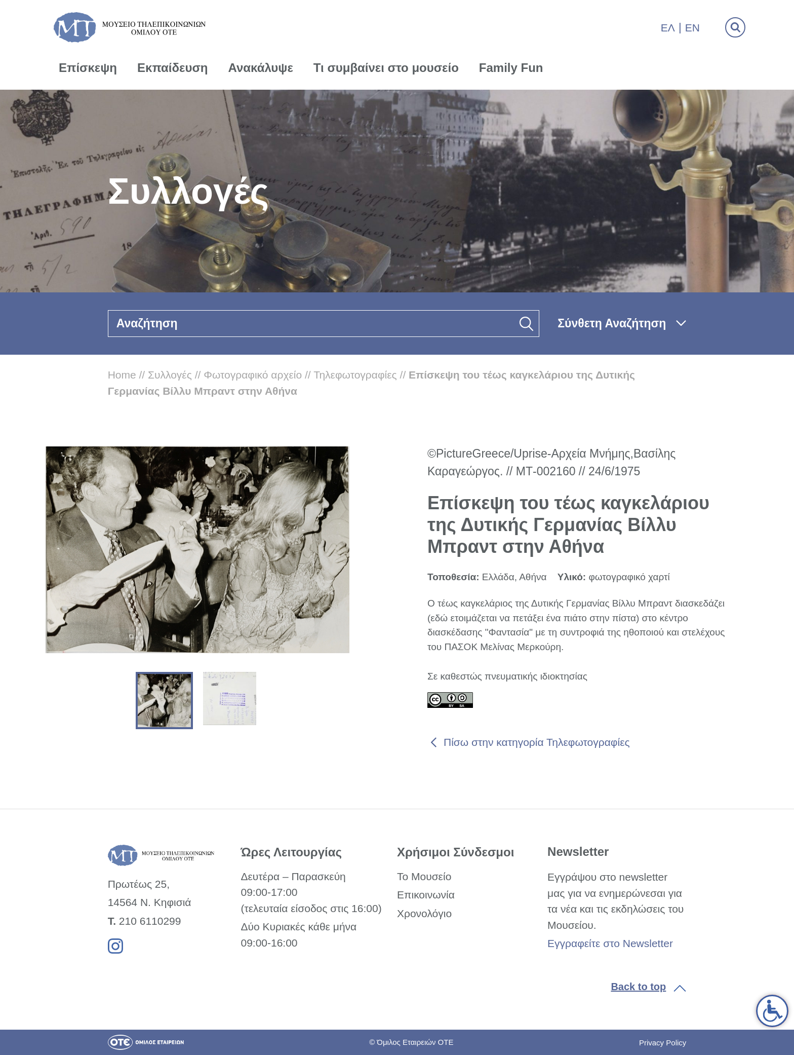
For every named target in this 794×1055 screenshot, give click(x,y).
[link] (772, 1011)
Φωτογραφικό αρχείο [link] (253, 375)
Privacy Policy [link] (662, 1042)
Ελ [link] (668, 27)
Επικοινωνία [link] (426, 894)
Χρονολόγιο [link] (424, 913)
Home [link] (122, 375)
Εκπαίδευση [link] (172, 67)
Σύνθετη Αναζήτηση (612, 323)
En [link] (692, 27)
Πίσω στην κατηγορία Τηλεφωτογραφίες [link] (537, 742)
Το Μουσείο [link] (424, 876)
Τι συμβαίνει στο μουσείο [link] (386, 67)
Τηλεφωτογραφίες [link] (355, 375)
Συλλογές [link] (170, 375)
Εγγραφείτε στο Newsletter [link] (610, 943)
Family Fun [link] (511, 67)
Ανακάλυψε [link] (260, 67)
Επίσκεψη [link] (88, 67)
